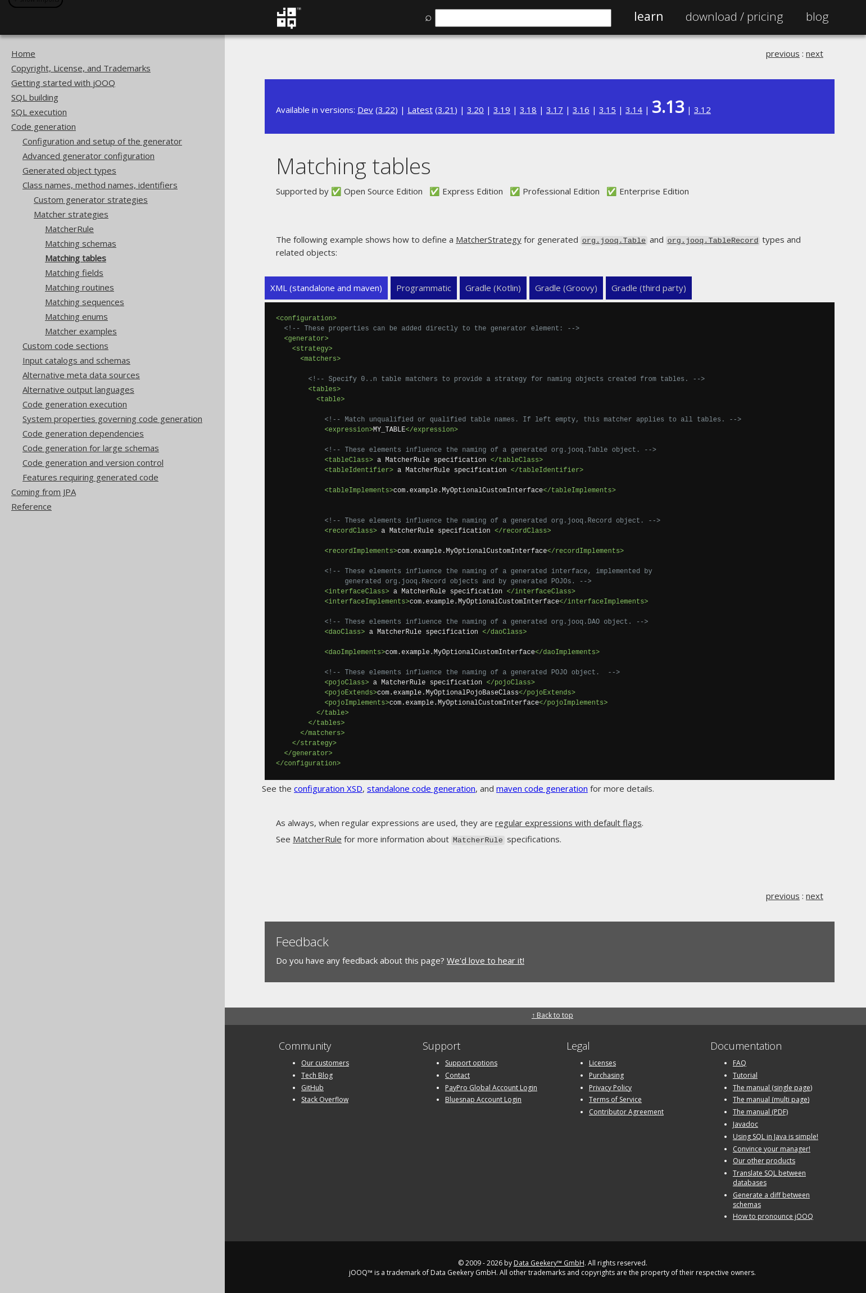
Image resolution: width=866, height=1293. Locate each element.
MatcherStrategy (489, 239)
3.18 (528, 109)
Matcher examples (81, 331)
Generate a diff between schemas (771, 1197)
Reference (31, 506)
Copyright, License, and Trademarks (81, 68)
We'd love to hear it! (485, 958)
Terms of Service (615, 1098)
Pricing (734, 16)
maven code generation (542, 787)
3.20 (475, 109)
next (814, 53)
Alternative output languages (78, 389)
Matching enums (76, 316)
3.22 (386, 109)
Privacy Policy (610, 1085)
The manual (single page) (772, 1085)
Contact (457, 1073)
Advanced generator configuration (88, 155)
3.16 (581, 109)
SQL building (34, 97)
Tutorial (745, 1073)
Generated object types (69, 170)
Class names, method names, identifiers (100, 184)
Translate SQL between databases (769, 1175)
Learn (648, 16)
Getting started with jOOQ (63, 82)
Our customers (325, 1060)
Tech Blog (317, 1073)
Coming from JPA (43, 491)
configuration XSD (328, 787)
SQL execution (39, 111)
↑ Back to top (552, 1013)
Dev (365, 109)
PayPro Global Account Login (491, 1085)
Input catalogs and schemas (76, 360)
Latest (420, 109)
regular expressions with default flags (568, 822)
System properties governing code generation (112, 418)
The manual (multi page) (771, 1098)
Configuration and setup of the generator (102, 141)
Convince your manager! (771, 1146)
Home (23, 53)
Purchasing (606, 1073)
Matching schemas (80, 243)
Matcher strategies (71, 214)
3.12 (702, 109)
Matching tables (75, 258)
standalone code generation (421, 787)
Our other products (764, 1159)
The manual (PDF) (760, 1109)
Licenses (602, 1060)
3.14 (633, 109)
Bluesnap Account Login (483, 1098)
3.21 (446, 109)
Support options (471, 1060)
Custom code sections (65, 345)
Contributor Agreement (626, 1109)
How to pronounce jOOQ (773, 1214)
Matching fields (74, 272)
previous (783, 53)
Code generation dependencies (83, 433)
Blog (817, 16)
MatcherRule (69, 228)
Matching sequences (84, 301)
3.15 (607, 109)
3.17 (554, 109)
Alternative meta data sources (81, 374)
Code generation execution (74, 404)
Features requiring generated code (90, 477)
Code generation (43, 126)
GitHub (312, 1085)
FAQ (739, 1060)
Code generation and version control (93, 462)
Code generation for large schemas (90, 447)
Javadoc (745, 1122)
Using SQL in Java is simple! (775, 1134)
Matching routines (79, 287)
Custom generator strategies (91, 199)
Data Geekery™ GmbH (549, 1260)
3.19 (501, 109)
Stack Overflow (324, 1098)
